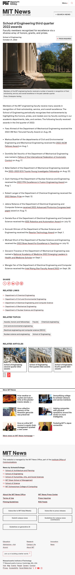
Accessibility (13, 568)
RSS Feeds (42, 502)
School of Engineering (41, 334)
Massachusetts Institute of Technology (17, 561)
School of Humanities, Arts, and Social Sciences (24, 477)
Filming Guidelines (10, 502)
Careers (26, 566)
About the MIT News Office (14, 494)
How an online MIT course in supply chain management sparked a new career (26, 426)
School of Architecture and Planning (19, 470)
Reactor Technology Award (41, 232)
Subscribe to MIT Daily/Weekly (19, 511)
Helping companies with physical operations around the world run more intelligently (62, 412)
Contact (32, 566)
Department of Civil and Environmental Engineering (25, 299)
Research (30, 542)
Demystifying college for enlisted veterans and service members (62, 398)
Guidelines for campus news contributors (55, 519)
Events (13, 566)
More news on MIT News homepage (18, 436)
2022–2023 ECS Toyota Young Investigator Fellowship (33, 171)
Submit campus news (20, 518)
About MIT (30, 547)
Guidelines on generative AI (20, 527)
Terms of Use (8, 498)
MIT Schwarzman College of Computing (21, 487)
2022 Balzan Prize (13, 196)
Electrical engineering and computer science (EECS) (24, 330)
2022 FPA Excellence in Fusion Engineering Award (40, 182)
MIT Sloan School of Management (18, 480)
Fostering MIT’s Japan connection (62, 424)
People (19, 566)
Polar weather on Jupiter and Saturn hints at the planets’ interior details (25, 399)
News (52, 544)
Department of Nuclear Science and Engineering (24, 310)
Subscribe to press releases (55, 511)
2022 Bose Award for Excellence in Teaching (38, 243)
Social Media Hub (25, 568)
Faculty (35, 322)
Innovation (54, 542)
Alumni (5, 547)
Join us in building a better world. (17, 554)
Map (8, 566)
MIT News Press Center (48, 494)
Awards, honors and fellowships (17, 322)
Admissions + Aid (9, 544)
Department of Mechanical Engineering (20, 306)
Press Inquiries (44, 498)
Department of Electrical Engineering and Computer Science (29, 303)
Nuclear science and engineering (17, 334)
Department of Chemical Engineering (20, 295)
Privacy (5, 568)
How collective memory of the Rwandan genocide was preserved (25, 411)
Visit (4, 566)
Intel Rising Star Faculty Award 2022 (42, 268)
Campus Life (31, 544)
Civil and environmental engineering (18, 326)
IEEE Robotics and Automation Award (43, 221)
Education (6, 542)
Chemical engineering (50, 322)
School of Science (12, 483)
